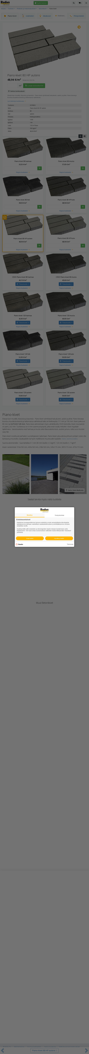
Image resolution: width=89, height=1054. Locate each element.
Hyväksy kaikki (59, 538)
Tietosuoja (70, 544)
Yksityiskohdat (59, 515)
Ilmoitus (30, 515)
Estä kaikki (29, 538)
